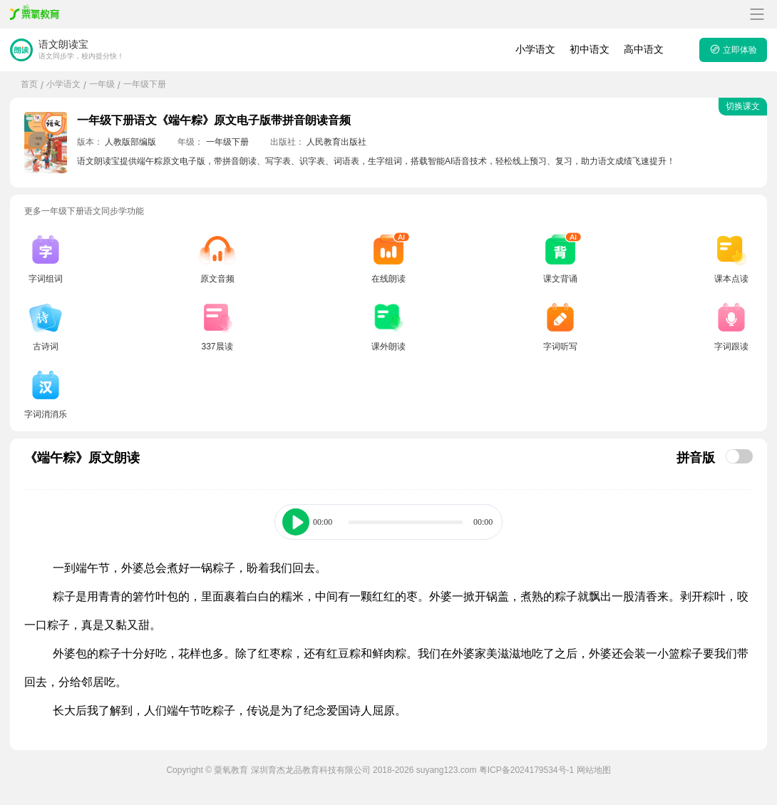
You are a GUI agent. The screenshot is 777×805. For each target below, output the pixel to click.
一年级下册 (144, 84)
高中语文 (644, 49)
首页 (29, 84)
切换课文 (743, 106)
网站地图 (594, 770)
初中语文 (589, 49)
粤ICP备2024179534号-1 (526, 770)
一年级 (102, 84)
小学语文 (535, 49)
